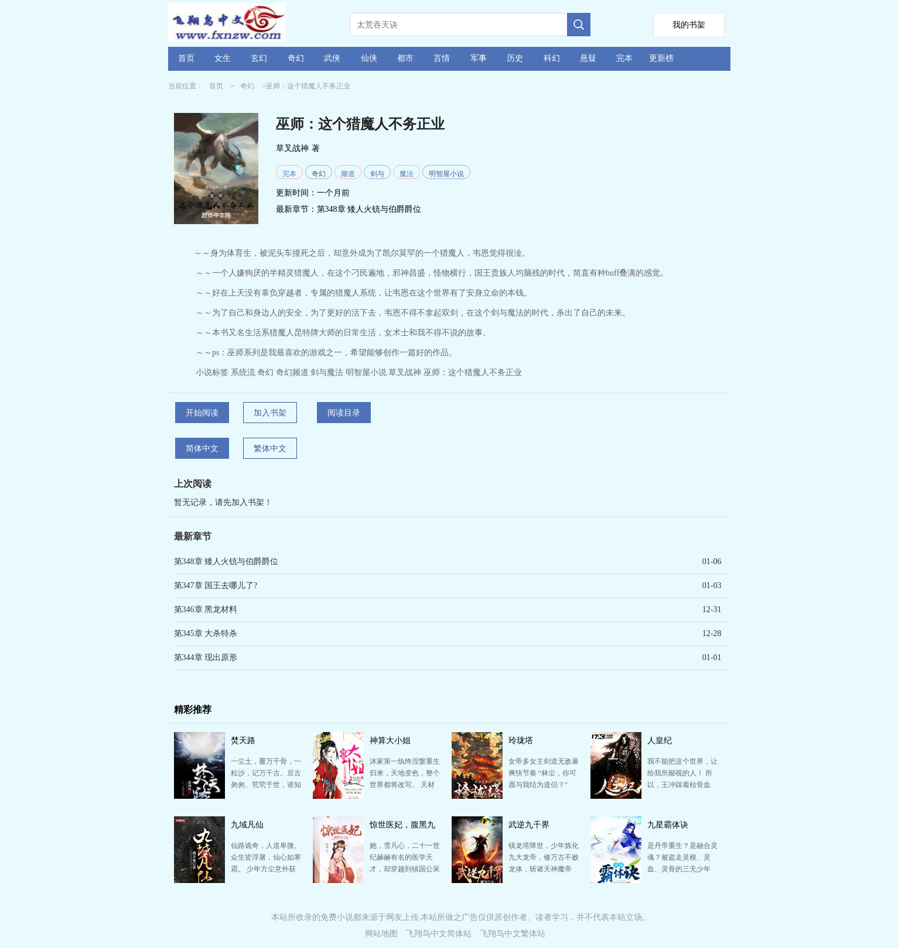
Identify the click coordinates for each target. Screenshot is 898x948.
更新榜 (661, 58)
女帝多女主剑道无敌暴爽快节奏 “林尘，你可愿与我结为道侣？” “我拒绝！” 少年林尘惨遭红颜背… (543, 784)
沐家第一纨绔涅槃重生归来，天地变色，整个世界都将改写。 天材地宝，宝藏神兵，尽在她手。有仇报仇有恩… (405, 784)
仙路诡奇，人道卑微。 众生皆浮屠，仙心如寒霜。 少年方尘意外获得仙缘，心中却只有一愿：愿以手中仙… (266, 869)
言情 (441, 58)
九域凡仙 (247, 824)
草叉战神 (292, 148)
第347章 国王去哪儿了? (216, 585)
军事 (478, 58)
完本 (624, 58)
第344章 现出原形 (206, 657)
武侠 (332, 58)
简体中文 (202, 448)
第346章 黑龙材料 (206, 609)
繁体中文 (270, 448)
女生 (222, 58)
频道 (348, 174)
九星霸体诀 (667, 824)
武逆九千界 (528, 824)
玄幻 (259, 58)
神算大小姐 (390, 740)
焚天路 (243, 740)
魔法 (407, 174)
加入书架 (270, 412)
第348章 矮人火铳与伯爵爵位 (369, 209)
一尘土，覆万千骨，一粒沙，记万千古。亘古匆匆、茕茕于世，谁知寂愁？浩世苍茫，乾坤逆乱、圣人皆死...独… (266, 784)
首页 (186, 58)
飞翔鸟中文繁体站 (512, 933)
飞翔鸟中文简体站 (439, 933)
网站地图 (381, 933)
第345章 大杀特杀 (206, 633)
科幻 (552, 58)
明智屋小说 (446, 174)
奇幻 (296, 58)
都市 (405, 58)
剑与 (377, 174)
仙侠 (369, 58)
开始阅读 (202, 412)
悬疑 (588, 58)
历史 (515, 58)
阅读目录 (343, 412)
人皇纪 (659, 740)
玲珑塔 (520, 740)
